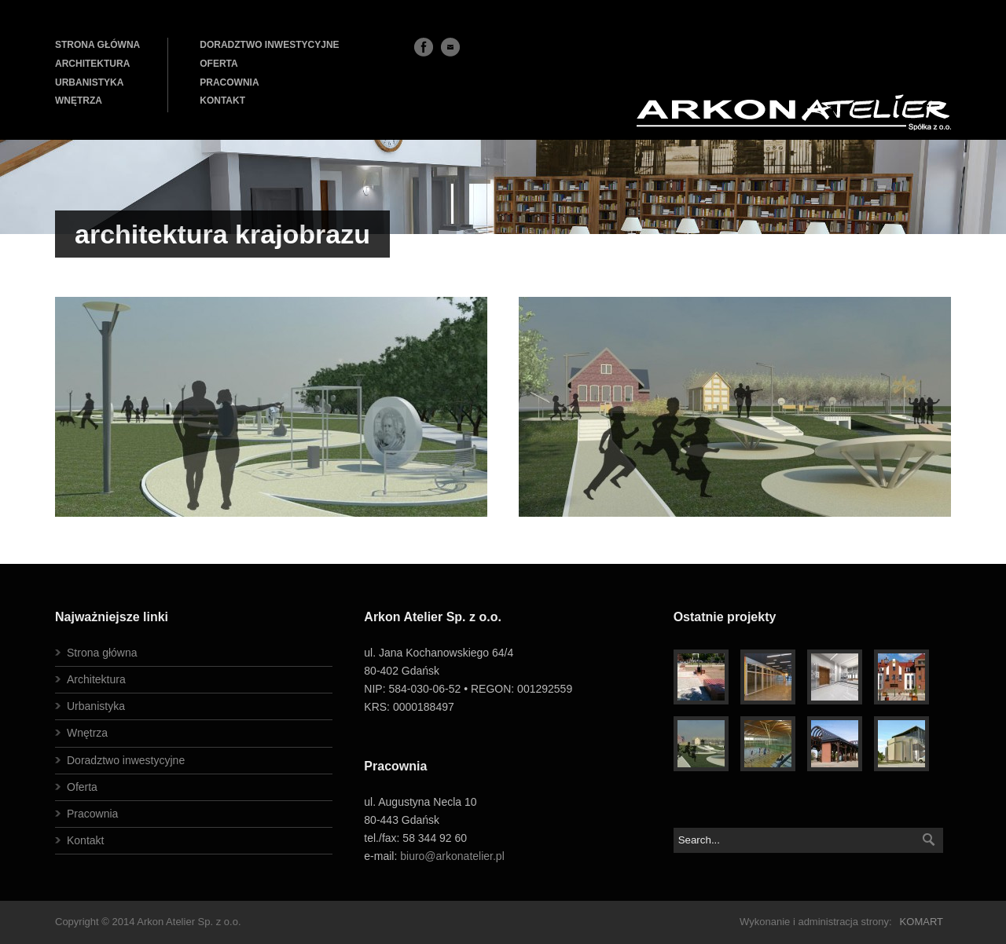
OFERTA (218, 63)
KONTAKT (222, 100)
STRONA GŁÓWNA (97, 44)
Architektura (96, 679)
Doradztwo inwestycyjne (126, 760)
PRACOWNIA (229, 82)
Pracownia (92, 813)
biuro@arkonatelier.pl (452, 856)
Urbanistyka (96, 706)
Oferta (82, 787)
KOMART (921, 922)
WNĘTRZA (78, 100)
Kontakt (85, 840)
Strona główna (102, 652)
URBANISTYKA (89, 82)
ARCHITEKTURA (92, 63)
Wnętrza (87, 732)
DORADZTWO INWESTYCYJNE (269, 44)
